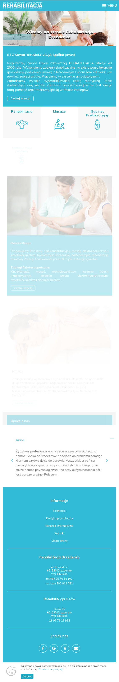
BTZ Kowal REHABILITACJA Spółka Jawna (41, 55)
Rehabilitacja (21, 111)
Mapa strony (59, 540)
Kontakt (59, 533)
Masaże (59, 112)
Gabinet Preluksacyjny (97, 114)
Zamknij (27, 676)
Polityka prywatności (59, 518)
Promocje (59, 510)
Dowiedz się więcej (50, 669)
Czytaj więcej (21, 98)
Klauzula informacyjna (59, 525)
